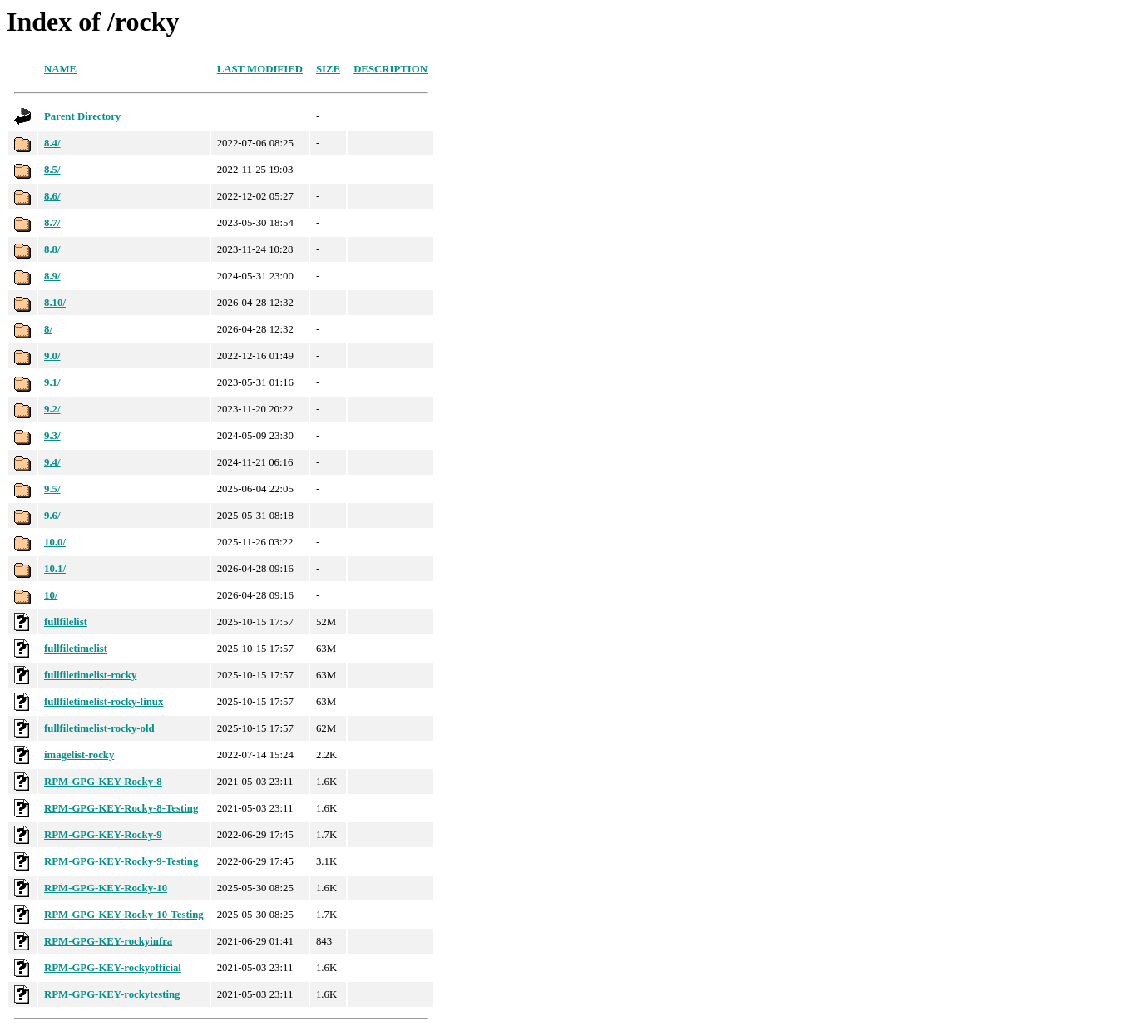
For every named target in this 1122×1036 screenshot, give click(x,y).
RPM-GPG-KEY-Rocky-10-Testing (124, 914)
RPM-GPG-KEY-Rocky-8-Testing (121, 808)
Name (60, 69)
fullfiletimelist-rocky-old (99, 728)
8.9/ (52, 276)
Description (390, 69)
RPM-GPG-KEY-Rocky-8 (103, 781)
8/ (48, 329)
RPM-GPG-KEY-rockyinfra (108, 941)
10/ (50, 595)
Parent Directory (82, 116)
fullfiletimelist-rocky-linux (103, 702)
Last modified (260, 69)
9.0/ (52, 356)
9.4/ (52, 462)
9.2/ (52, 409)
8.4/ (52, 143)
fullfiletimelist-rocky (90, 675)
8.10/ (55, 302)
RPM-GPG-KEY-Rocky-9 (103, 835)
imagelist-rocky (79, 755)
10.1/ (55, 569)
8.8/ (52, 249)
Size (328, 69)
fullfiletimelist (75, 648)
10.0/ (55, 542)
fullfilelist (65, 622)
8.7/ (52, 223)
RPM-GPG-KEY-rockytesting (112, 994)
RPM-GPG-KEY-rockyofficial (112, 968)
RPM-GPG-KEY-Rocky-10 (105, 888)
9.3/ (52, 436)
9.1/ (52, 382)
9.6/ (52, 515)
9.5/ (52, 489)
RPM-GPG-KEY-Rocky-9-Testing (121, 861)
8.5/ (52, 169)
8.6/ (52, 196)
